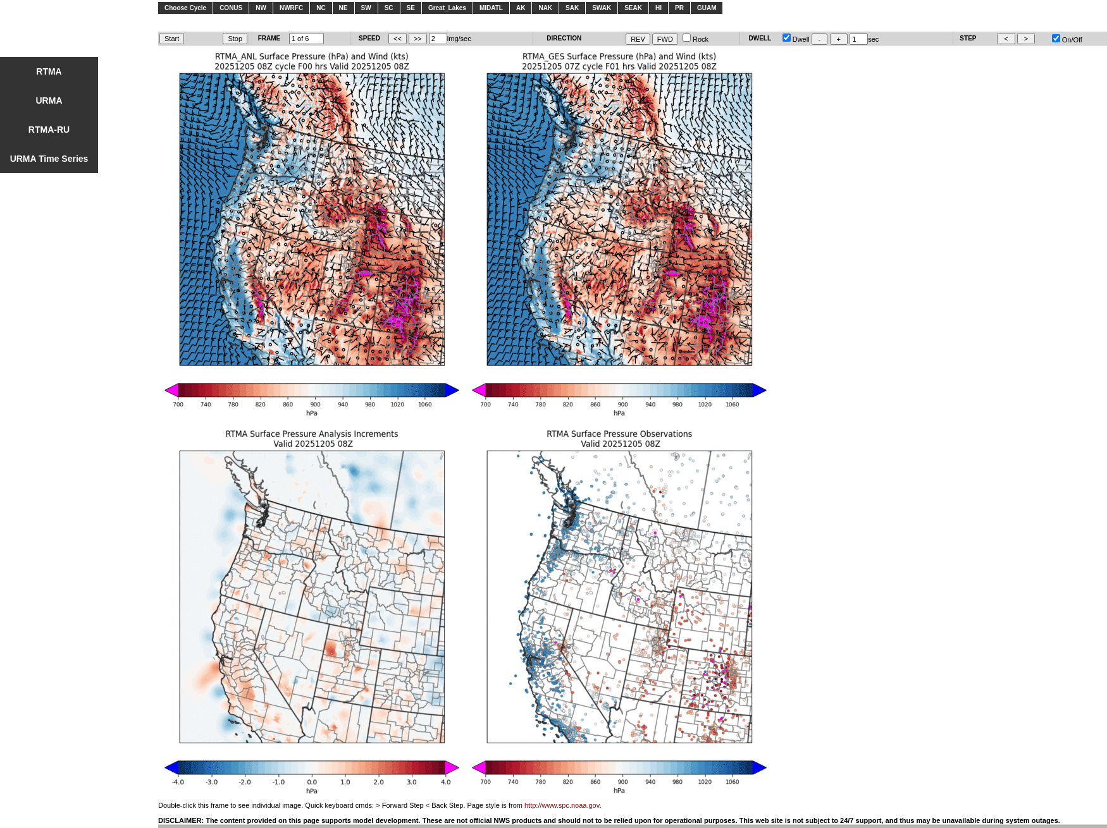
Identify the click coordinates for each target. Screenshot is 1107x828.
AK (520, 7)
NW (261, 7)
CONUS (231, 7)
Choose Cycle (185, 7)
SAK (572, 7)
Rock (695, 39)
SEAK (633, 7)
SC (389, 7)
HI (658, 7)
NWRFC (291, 7)
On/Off (1067, 40)
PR (679, 7)
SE (411, 7)
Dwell (796, 39)
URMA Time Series (49, 159)
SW (366, 7)
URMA (49, 100)
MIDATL (491, 7)
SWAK (601, 7)
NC (320, 7)
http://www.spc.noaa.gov (561, 805)
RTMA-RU (49, 130)
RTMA (48, 71)
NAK (545, 7)
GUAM (707, 7)
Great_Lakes (447, 7)
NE (343, 7)
